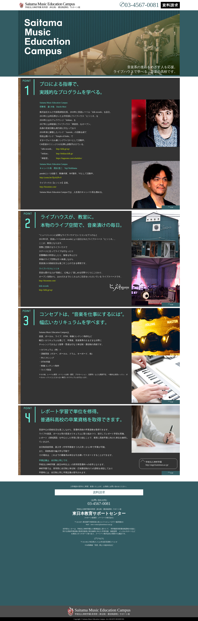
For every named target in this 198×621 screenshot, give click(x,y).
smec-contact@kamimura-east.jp (101, 524)
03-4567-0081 (139, 5)
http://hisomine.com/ (48, 187)
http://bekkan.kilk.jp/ (64, 154)
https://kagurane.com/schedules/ (69, 158)
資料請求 (170, 5)
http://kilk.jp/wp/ (63, 149)
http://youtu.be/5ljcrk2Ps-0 (50, 177)
